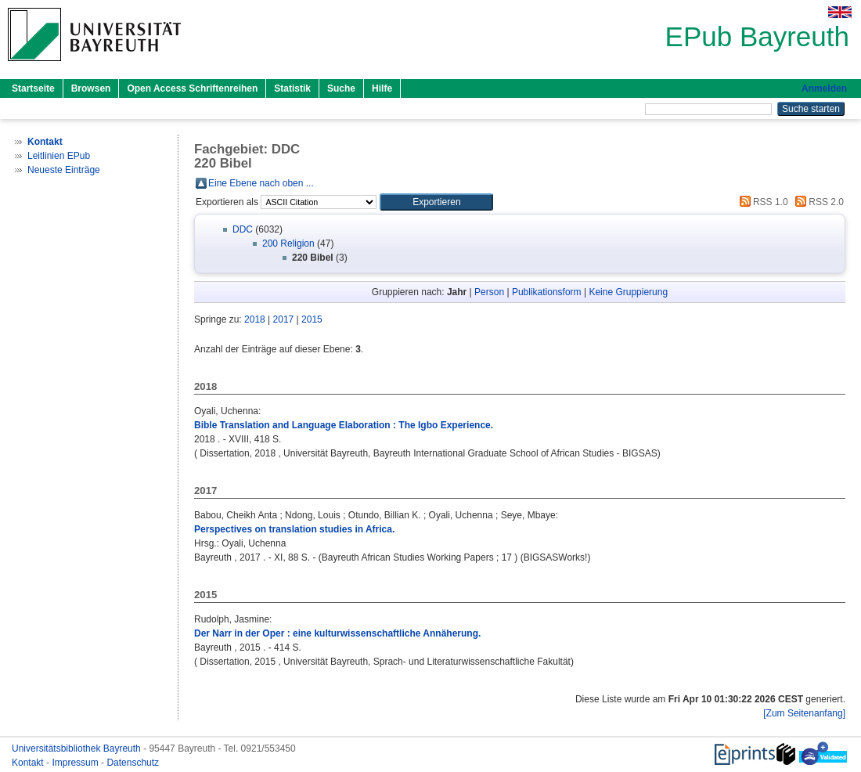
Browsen (91, 88)
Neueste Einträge (63, 169)
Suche (341, 88)
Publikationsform (547, 292)
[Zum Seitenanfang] (804, 713)
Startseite (33, 88)
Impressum (76, 762)
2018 (254, 319)
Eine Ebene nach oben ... (261, 183)
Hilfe (382, 88)
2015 (311, 319)
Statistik (292, 88)
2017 (283, 319)
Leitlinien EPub (58, 155)
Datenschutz (132, 762)
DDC (242, 229)
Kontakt (29, 762)
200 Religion (288, 243)
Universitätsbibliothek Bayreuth (77, 748)
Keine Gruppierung (628, 292)
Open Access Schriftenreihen (192, 88)
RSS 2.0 (817, 202)
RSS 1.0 (761, 202)
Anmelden (824, 88)
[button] (436, 202)
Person (489, 292)
